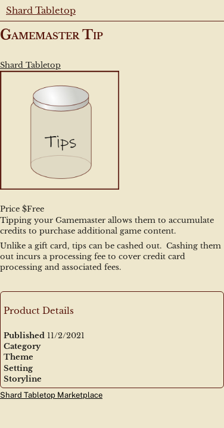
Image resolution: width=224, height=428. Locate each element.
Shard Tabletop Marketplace (51, 395)
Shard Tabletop (41, 10)
